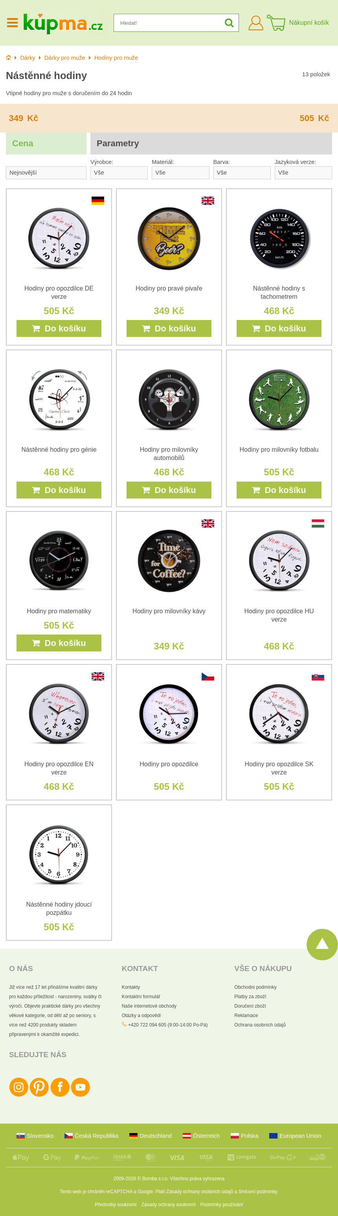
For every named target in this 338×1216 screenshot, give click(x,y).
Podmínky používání (221, 1204)
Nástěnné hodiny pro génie (58, 449)
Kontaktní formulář (141, 996)
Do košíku (59, 328)
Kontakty (131, 987)
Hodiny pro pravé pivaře (169, 288)
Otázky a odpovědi (141, 1015)
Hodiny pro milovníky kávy (169, 611)
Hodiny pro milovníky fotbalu (279, 449)
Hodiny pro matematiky (59, 611)
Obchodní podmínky (255, 987)
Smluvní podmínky (258, 1191)
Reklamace (246, 1015)
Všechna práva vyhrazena (197, 1178)
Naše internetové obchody (149, 1006)
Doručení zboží (250, 1006)
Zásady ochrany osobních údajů (199, 1191)
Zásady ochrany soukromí (168, 1204)
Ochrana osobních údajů (260, 1025)
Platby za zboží (250, 996)
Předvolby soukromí (116, 1204)
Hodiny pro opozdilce (169, 764)
